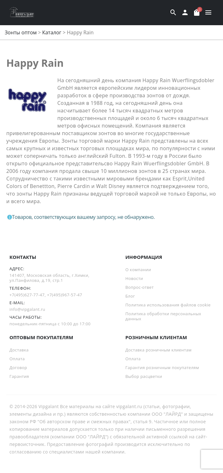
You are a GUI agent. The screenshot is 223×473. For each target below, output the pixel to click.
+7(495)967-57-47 (64, 295)
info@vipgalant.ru (27, 309)
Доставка (19, 350)
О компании (138, 269)
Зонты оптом (21, 32)
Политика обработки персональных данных (163, 316)
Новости (134, 278)
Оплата (17, 359)
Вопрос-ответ (139, 287)
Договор (18, 367)
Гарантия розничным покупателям (162, 367)
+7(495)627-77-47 (27, 295)
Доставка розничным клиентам (158, 350)
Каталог (51, 32)
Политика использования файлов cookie (168, 305)
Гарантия (19, 376)
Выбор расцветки (143, 376)
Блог (130, 296)
